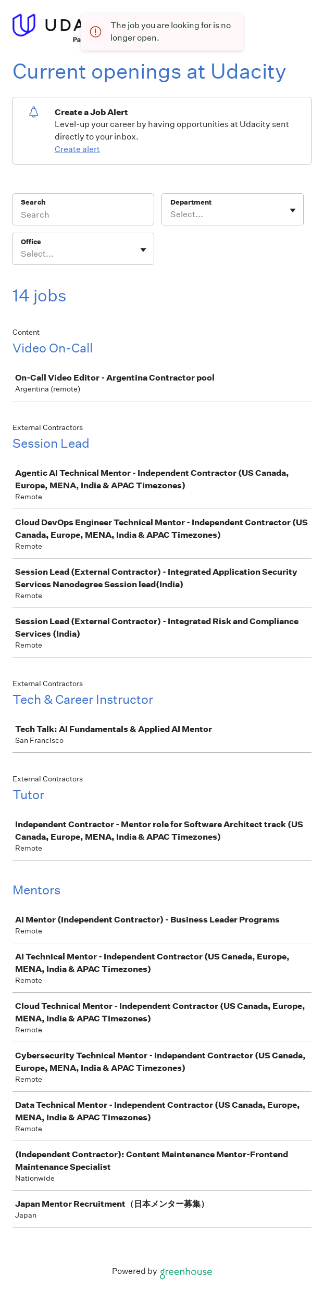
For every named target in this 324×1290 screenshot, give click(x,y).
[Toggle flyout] (292, 210)
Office (31, 241)
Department (190, 202)
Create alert (77, 149)
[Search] (83, 216)
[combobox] (171, 214)
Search (33, 202)
